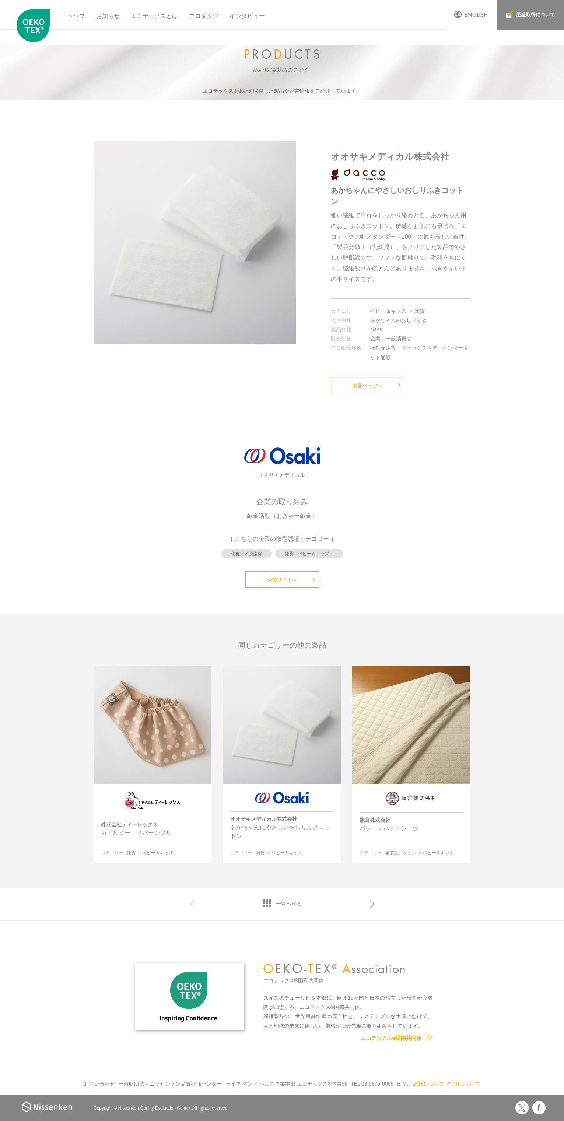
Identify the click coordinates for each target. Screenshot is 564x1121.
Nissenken (46, 1107)
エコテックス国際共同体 (35, 25)
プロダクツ (203, 16)
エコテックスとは (154, 16)
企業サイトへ (282, 580)
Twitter (522, 1107)
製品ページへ (367, 385)
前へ (192, 904)
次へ (372, 904)
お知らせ (108, 16)
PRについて (466, 1084)
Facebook (539, 1107)
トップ (76, 16)
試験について (428, 1084)
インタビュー (247, 16)
